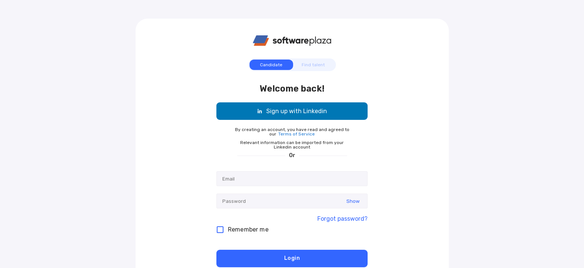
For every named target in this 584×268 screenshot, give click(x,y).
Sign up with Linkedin (292, 111)
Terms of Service (296, 134)
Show (353, 201)
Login (292, 258)
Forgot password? (342, 219)
